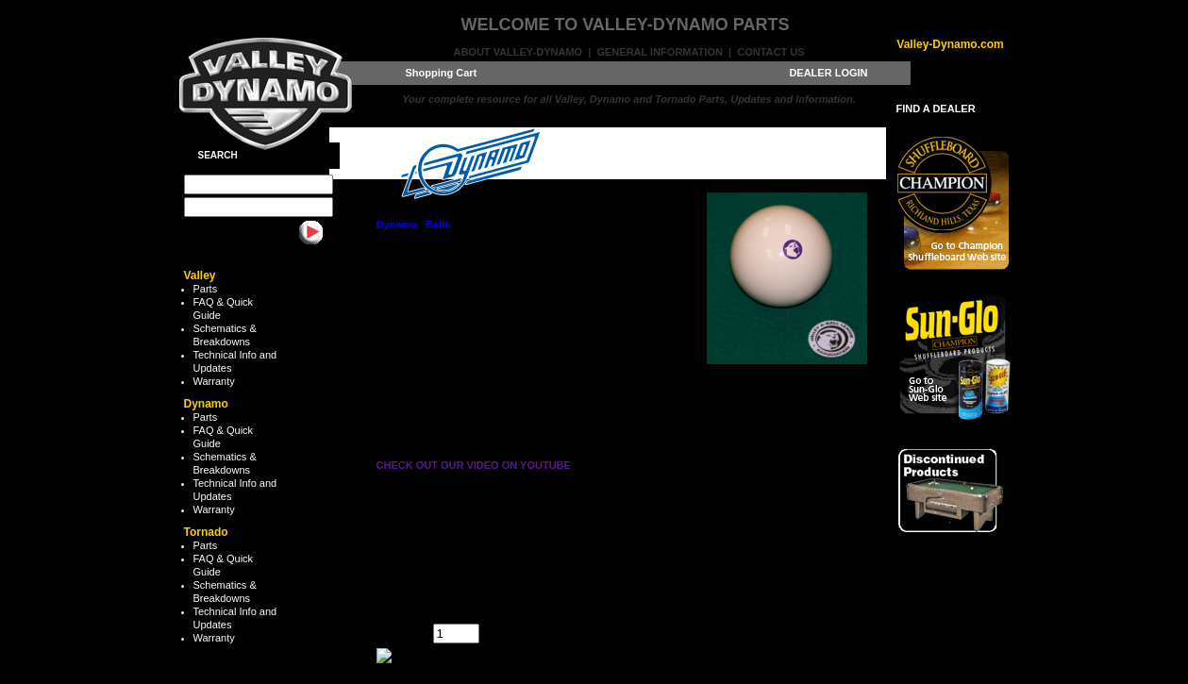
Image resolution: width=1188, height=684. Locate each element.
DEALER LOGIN (828, 72)
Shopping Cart (441, 72)
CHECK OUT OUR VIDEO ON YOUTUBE (473, 465)
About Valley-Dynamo (517, 52)
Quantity (395, 630)
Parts (205, 288)
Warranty (214, 381)
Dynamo (396, 224)
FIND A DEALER (936, 108)
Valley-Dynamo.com (949, 44)
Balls (438, 224)
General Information (659, 52)
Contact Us (770, 52)
